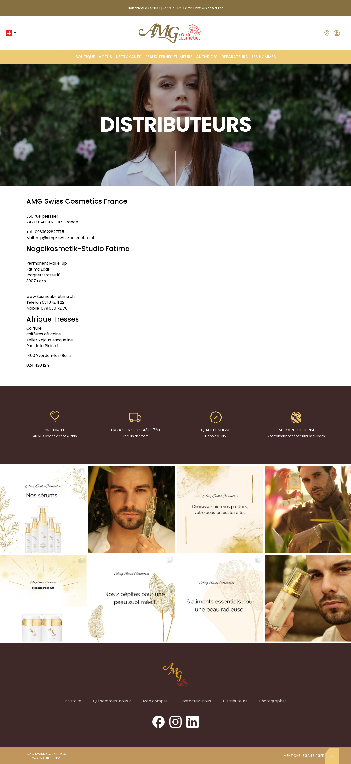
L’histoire (73, 701)
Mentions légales (300, 755)
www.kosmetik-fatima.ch (50, 296)
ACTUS (105, 57)
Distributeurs (235, 701)
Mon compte (155, 701)
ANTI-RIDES (207, 57)
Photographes (273, 701)
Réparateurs (235, 57)
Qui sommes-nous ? (112, 701)
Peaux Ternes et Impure (168, 57)
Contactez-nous (195, 701)
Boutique (85, 57)
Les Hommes (264, 57)
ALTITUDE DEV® (51, 758)
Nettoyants (128, 57)
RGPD (320, 755)
